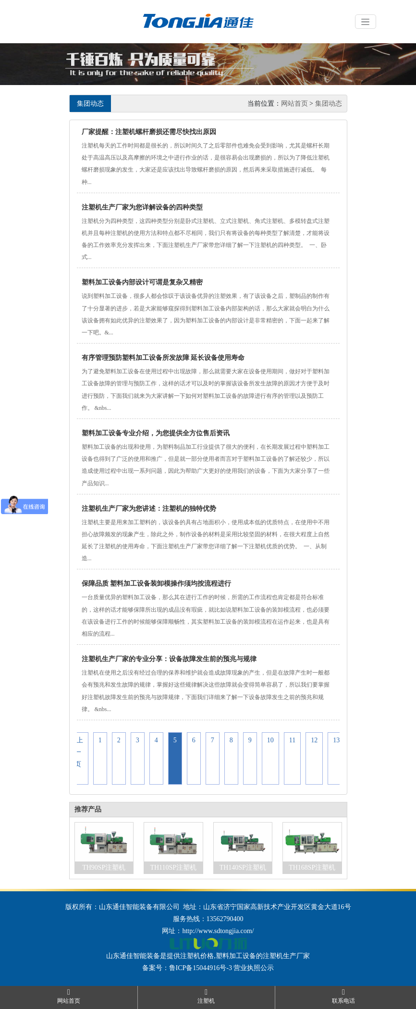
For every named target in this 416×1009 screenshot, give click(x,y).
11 (292, 740)
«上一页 (78, 752)
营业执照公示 (253, 968)
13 (336, 740)
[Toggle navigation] (365, 21)
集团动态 (328, 103)
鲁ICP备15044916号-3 (200, 968)
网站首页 (294, 103)
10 (270, 740)
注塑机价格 (197, 956)
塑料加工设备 (236, 956)
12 (314, 740)
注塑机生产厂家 (286, 956)
